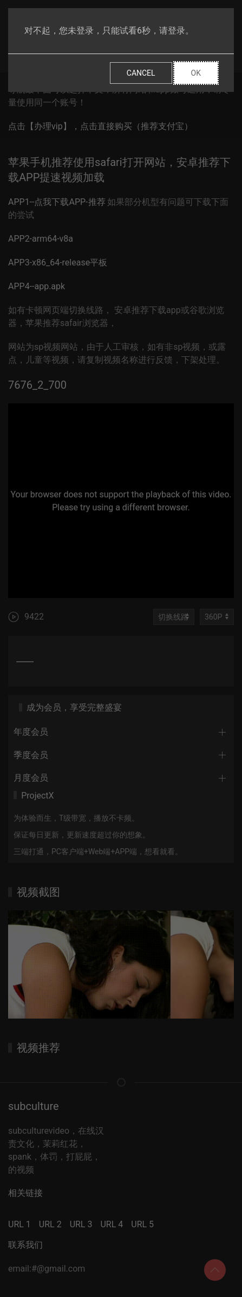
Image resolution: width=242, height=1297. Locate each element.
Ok (196, 73)
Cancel (141, 73)
